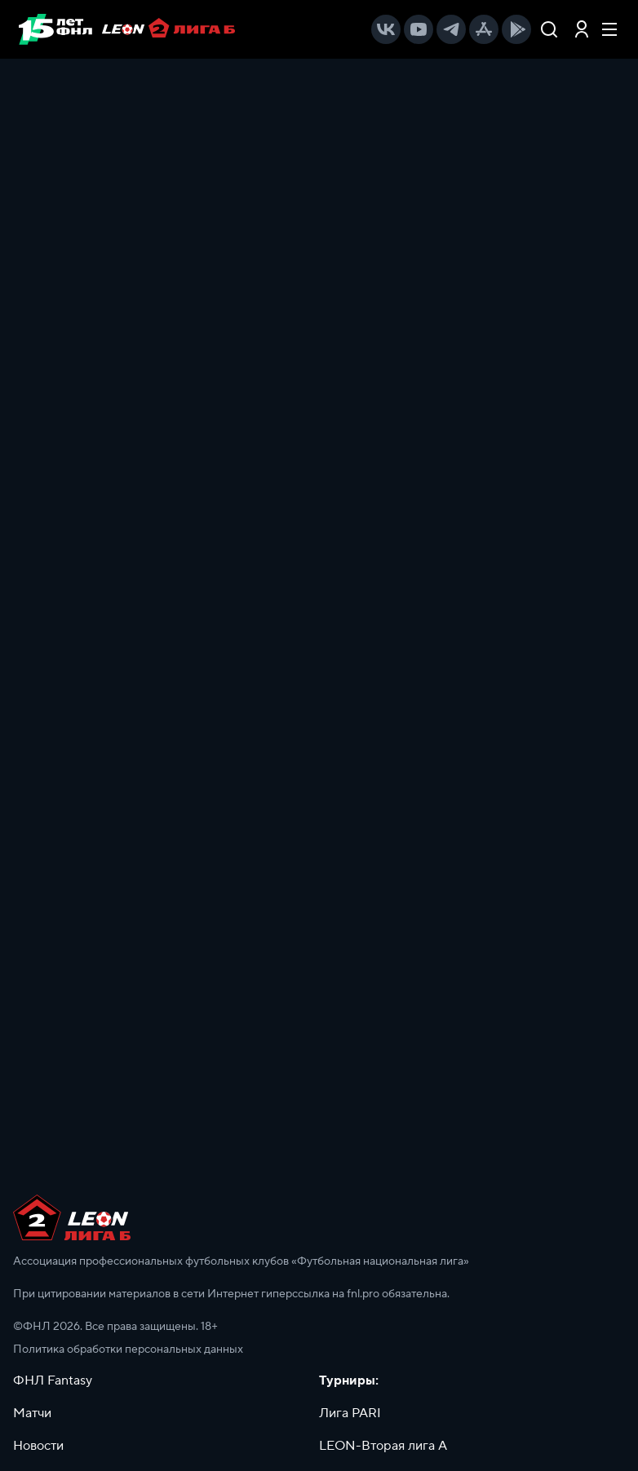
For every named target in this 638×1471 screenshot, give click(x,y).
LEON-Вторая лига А (383, 1446)
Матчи (32, 1413)
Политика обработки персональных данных (128, 1349)
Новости (38, 1446)
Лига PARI (350, 1413)
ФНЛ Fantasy (52, 1380)
